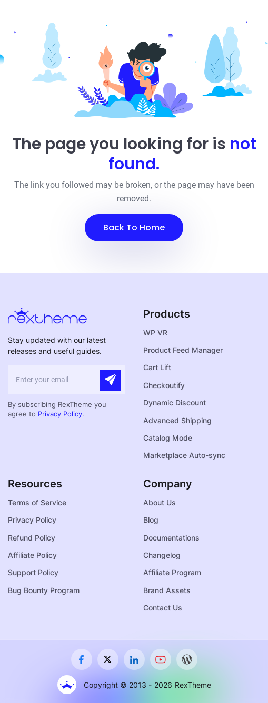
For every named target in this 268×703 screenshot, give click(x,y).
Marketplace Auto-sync (184, 455)
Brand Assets (167, 590)
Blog (150, 519)
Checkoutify (164, 385)
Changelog (162, 555)
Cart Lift (157, 367)
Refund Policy (31, 537)
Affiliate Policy (32, 555)
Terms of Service (37, 502)
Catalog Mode (167, 437)
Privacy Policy (60, 414)
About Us (159, 502)
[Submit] (110, 380)
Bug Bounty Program (44, 590)
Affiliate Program (172, 572)
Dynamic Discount (174, 402)
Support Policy (33, 572)
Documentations (171, 537)
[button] (134, 227)
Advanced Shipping (177, 420)
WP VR (155, 332)
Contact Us (162, 607)
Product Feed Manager (183, 349)
